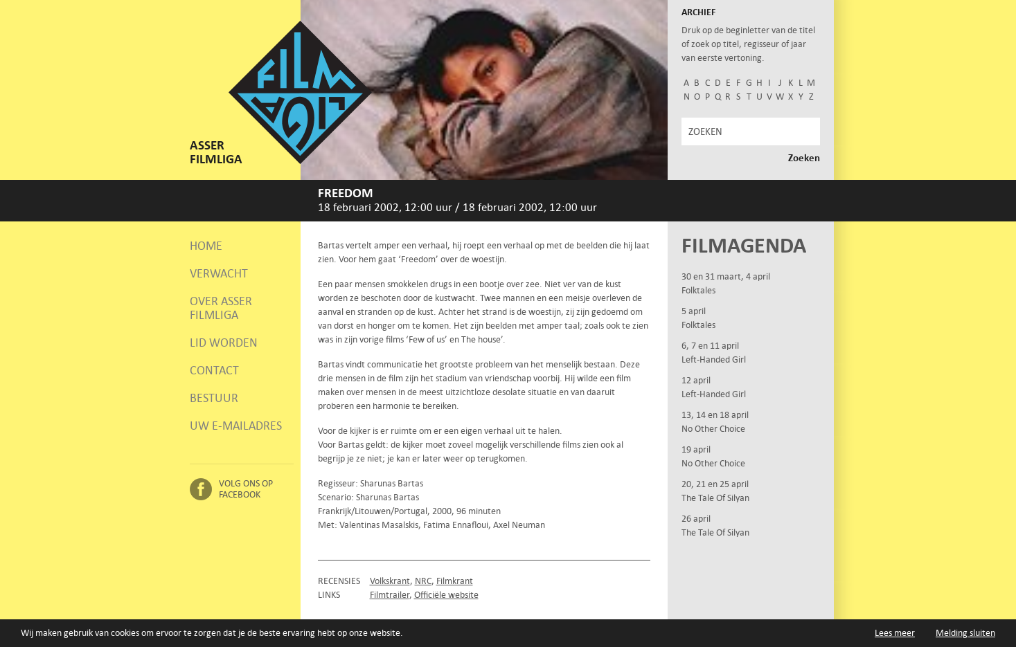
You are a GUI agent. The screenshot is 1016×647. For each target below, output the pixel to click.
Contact (214, 370)
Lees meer (895, 633)
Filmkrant (454, 581)
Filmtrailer (389, 595)
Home (206, 246)
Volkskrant (390, 581)
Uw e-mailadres (236, 425)
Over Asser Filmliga (221, 308)
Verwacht (219, 273)
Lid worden (224, 342)
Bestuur (214, 398)
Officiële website (446, 595)
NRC (423, 581)
